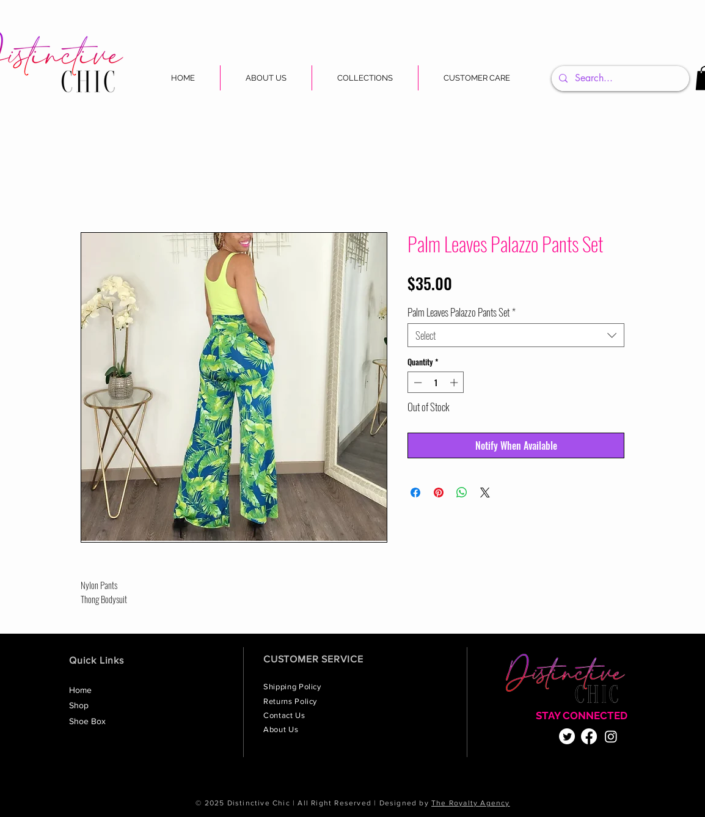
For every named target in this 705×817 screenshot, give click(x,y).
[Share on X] (485, 492)
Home (80, 690)
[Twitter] (567, 736)
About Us (282, 729)
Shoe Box (87, 721)
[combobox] (515, 335)
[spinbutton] (436, 382)
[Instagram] (611, 736)
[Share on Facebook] (415, 492)
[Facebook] (589, 736)
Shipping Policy (293, 686)
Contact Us (285, 715)
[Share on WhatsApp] (462, 492)
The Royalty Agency (470, 803)
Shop (79, 705)
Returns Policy (291, 701)
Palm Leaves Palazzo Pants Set (461, 312)
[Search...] (619, 78)
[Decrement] (416, 382)
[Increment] (455, 382)
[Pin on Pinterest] (438, 492)
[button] (365, 77)
